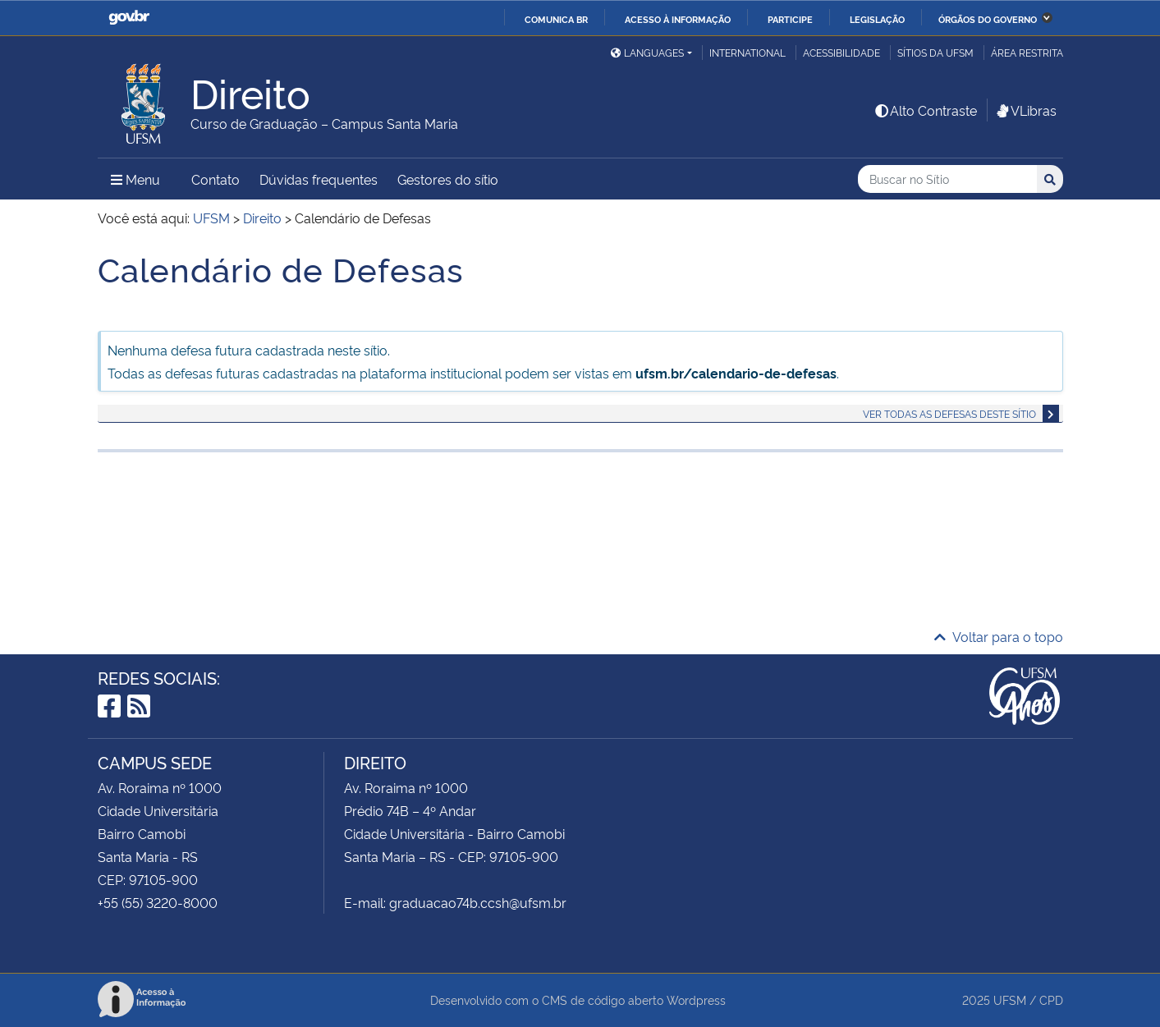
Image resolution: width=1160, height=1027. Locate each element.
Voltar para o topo (998, 636)
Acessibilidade (841, 52)
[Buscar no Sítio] (947, 179)
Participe (790, 18)
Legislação (877, 18)
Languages (647, 52)
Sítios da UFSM (935, 52)
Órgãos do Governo (987, 18)
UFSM (1009, 999)
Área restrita (1027, 52)
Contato (215, 179)
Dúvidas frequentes (318, 179)
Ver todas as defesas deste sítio (949, 413)
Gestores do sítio (447, 179)
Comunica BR (556, 18)
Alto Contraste (925, 110)
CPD (1051, 999)
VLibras (1025, 110)
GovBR (128, 17)
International (747, 52)
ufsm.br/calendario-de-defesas (736, 373)
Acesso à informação (678, 18)
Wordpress (696, 999)
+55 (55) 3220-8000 (158, 902)
